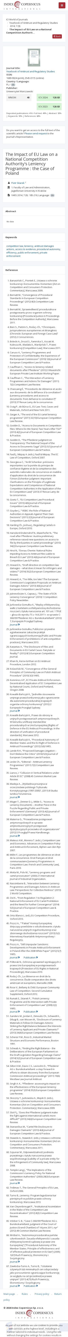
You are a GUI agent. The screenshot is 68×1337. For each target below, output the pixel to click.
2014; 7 (15, 26)
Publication (31, 957)
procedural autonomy (48, 249)
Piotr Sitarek (17, 183)
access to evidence (25, 249)
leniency (28, 246)
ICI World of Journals (17, 19)
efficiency (11, 252)
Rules (25, 1294)
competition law (14, 246)
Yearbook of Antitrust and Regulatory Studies (33, 22)
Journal (15, 624)
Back (57, 36)
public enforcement (28, 252)
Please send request (35, 133)
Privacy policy (42, 1294)
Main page (9, 1294)
